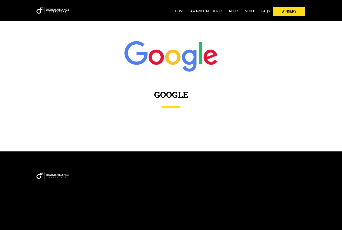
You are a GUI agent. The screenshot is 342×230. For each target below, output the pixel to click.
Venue (250, 11)
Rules (234, 11)
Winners (289, 11)
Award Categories (206, 11)
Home (180, 11)
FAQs (265, 11)
